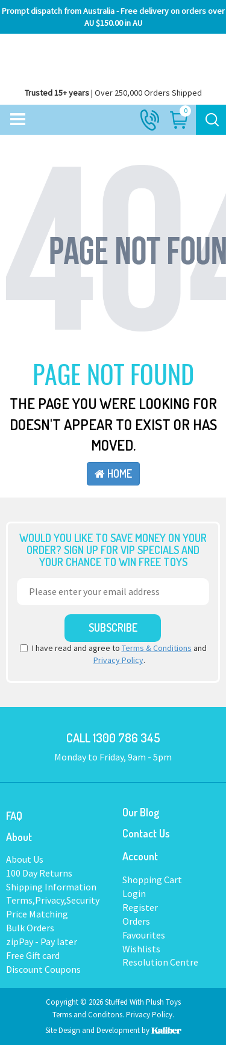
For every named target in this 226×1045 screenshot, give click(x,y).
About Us (24, 859)
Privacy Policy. (150, 1015)
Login (134, 893)
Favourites (143, 935)
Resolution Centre (160, 962)
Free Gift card (33, 955)
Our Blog (140, 812)
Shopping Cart (152, 880)
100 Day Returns (39, 873)
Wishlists (141, 949)
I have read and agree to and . (113, 654)
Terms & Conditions (157, 648)
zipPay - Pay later (41, 942)
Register (140, 907)
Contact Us (146, 833)
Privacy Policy (118, 660)
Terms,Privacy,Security (52, 900)
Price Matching (37, 914)
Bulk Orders (30, 928)
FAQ (14, 815)
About (19, 836)
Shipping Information (51, 887)
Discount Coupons (43, 969)
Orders (136, 921)
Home (113, 473)
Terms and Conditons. (89, 1015)
